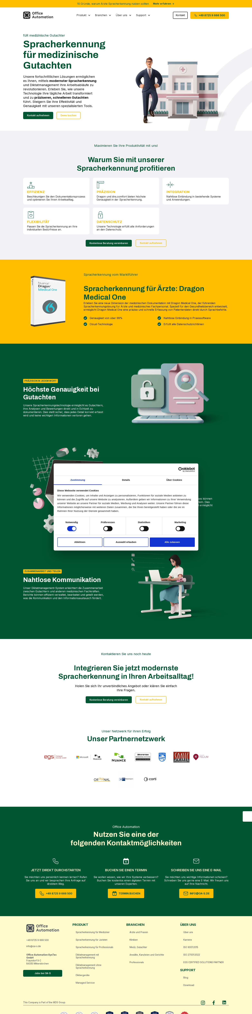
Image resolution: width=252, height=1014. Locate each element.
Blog (185, 979)
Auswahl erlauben (126, 542)
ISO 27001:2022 (191, 956)
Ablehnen (79, 542)
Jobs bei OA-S (43, 975)
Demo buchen (68, 117)
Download (188, 986)
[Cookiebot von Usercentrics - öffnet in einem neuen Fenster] (181, 469)
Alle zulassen (172, 542)
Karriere (187, 941)
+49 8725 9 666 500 (37, 941)
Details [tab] (126, 480)
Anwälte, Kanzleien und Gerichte (147, 956)
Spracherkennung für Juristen (91, 941)
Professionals (137, 964)
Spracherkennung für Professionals (94, 949)
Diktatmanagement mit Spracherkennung (87, 958)
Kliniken (134, 941)
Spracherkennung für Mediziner (93, 933)
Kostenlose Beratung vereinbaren (109, 245)
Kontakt (180, 17)
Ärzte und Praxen (139, 933)
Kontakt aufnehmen (38, 117)
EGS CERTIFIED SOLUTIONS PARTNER (203, 964)
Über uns (188, 933)
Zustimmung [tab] (78, 480)
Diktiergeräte (83, 977)
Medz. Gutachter (138, 949)
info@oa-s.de (33, 947)
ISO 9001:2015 (190, 949)
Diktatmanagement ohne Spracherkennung (88, 968)
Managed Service (85, 984)
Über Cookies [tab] (174, 480)
